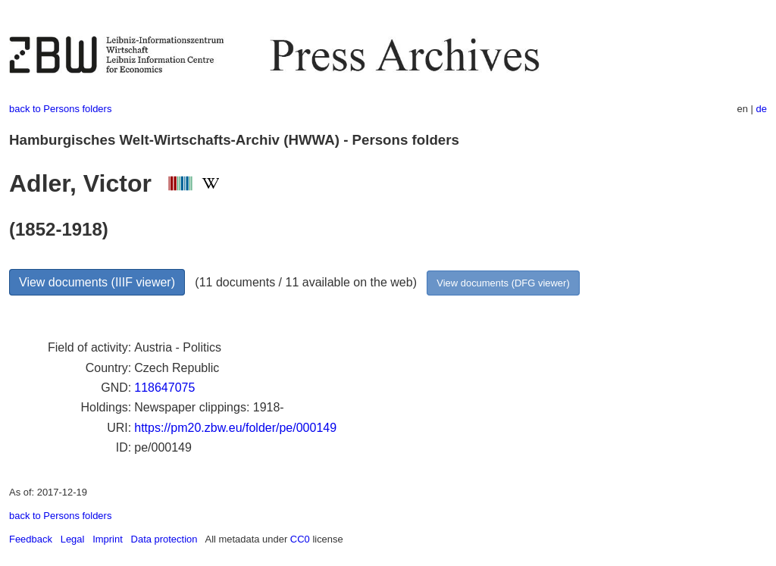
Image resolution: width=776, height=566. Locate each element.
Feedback (30, 539)
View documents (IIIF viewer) (97, 282)
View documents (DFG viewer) (502, 283)
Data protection (164, 539)
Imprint (107, 539)
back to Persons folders (60, 108)
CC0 (300, 539)
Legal (73, 539)
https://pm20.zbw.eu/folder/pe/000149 (235, 427)
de (761, 108)
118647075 (164, 387)
